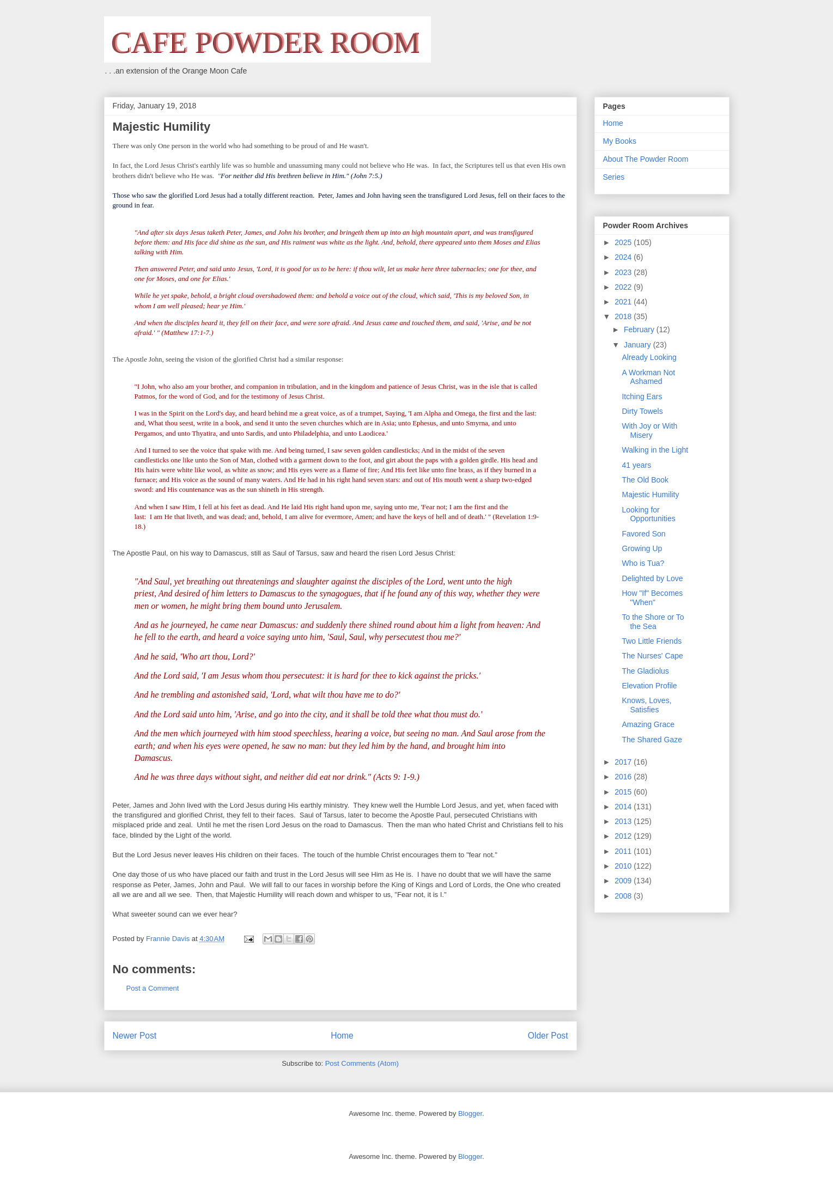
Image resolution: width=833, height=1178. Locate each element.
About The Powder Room (646, 159)
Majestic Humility (650, 494)
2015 (624, 792)
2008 (624, 896)
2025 (624, 242)
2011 (624, 851)
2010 (624, 866)
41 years (636, 465)
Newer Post (135, 1035)
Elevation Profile (649, 685)
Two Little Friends (652, 641)
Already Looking (649, 357)
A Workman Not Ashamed (648, 377)
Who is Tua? (643, 563)
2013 (624, 821)
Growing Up (642, 548)
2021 (624, 301)
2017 (624, 762)
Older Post (548, 1035)
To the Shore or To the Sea (653, 622)
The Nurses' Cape (652, 655)
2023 (624, 272)
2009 (624, 880)
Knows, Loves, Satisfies (646, 705)
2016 (624, 776)
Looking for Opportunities (648, 514)
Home (342, 1035)
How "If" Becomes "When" (652, 598)
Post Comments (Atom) (362, 1063)
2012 (624, 836)
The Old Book (645, 479)
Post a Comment (152, 988)
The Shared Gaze (652, 739)
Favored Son (643, 533)
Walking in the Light (655, 449)
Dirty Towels (642, 411)
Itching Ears (642, 396)
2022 (624, 287)
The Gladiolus (645, 671)
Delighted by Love (652, 578)
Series (614, 177)
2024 (624, 257)
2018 (624, 316)
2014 (624, 806)
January (638, 344)
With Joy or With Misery (649, 431)
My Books (619, 141)
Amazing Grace (648, 724)
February (640, 329)
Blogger (470, 1113)
